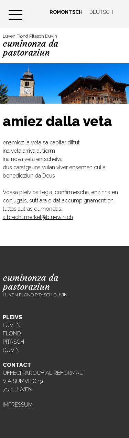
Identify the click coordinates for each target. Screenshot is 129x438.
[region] (64, 83)
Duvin (11, 350)
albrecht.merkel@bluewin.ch (38, 217)
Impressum (18, 404)
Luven (12, 325)
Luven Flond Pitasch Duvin (30, 46)
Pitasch (13, 342)
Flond (12, 333)
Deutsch (101, 12)
